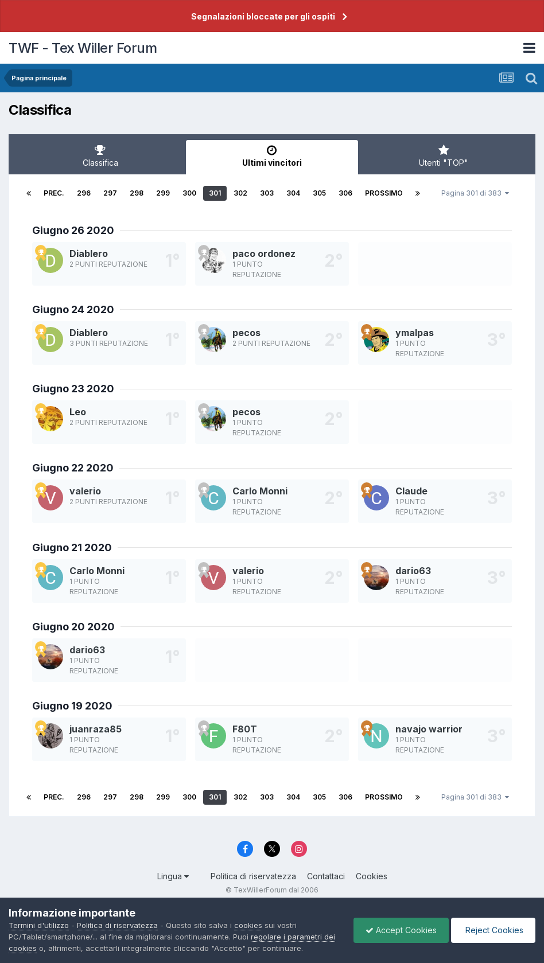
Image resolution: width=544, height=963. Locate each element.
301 (215, 193)
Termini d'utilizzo (39, 925)
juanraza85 (95, 729)
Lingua (173, 876)
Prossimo (384, 193)
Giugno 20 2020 (73, 627)
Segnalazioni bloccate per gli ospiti (263, 16)
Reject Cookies (493, 930)
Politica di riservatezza (253, 876)
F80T (244, 729)
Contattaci (326, 876)
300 (189, 193)
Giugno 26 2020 (73, 230)
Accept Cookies (401, 930)
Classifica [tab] (100, 156)
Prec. (54, 193)
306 (345, 193)
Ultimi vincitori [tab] (272, 156)
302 (240, 193)
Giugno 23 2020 (73, 389)
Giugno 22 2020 (73, 468)
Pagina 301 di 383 (475, 193)
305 (319, 193)
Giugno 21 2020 (72, 547)
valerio (85, 491)
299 (163, 193)
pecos (246, 332)
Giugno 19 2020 (72, 706)
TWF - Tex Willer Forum (83, 48)
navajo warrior (429, 729)
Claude (411, 491)
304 (293, 193)
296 (84, 193)
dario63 (413, 570)
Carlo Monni (259, 491)
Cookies (371, 876)
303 (267, 193)
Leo (77, 412)
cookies (248, 925)
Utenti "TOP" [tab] (444, 156)
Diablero (88, 253)
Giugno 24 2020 (73, 309)
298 (136, 193)
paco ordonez (264, 253)
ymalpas (414, 332)
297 (110, 193)
